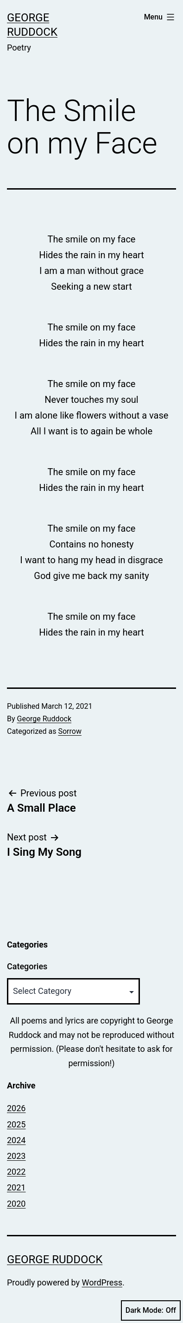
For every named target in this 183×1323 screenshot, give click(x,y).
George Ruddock (44, 718)
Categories (27, 966)
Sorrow (69, 731)
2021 (16, 1187)
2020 (16, 1204)
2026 (16, 1108)
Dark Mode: (151, 1310)
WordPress (102, 1282)
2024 (16, 1140)
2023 (16, 1156)
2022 (16, 1172)
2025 (16, 1124)
